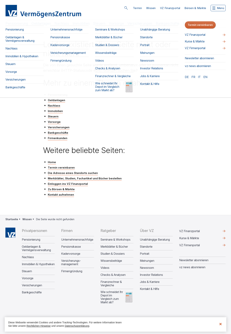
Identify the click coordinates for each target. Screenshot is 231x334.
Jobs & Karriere (150, 282)
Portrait (144, 253)
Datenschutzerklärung (77, 325)
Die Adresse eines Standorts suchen (73, 173)
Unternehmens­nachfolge (77, 239)
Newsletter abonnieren (193, 260)
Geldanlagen (41, 23)
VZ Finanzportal (170, 8)
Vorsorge (116, 23)
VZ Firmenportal (189, 245)
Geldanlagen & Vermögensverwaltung (36, 248)
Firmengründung (71, 271)
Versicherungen (139, 23)
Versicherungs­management (71, 262)
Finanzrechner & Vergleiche (111, 283)
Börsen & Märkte (195, 8)
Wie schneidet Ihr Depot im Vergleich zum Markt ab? (112, 297)
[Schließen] (221, 324)
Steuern (99, 23)
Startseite (11, 219)
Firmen (188, 23)
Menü (218, 8)
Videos (105, 268)
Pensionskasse (71, 246)
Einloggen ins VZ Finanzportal (68, 184)
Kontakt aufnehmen (61, 194)
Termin (137, 8)
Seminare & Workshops (115, 239)
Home (52, 162)
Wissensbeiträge (111, 260)
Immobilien (81, 23)
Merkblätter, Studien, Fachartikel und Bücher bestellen (85, 178)
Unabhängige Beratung (155, 239)
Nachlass (62, 23)
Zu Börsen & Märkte (61, 189)
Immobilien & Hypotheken (38, 264)
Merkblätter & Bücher (114, 246)
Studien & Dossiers (113, 253)
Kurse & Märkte (189, 238)
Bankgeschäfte (167, 23)
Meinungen (147, 260)
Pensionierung (16, 23)
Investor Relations (151, 275)
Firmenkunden (57, 138)
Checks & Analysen (113, 275)
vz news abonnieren (192, 267)
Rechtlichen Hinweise (39, 325)
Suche (126, 8)
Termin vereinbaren (61, 167)
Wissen (151, 8)
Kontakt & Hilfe (149, 289)
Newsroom (147, 268)
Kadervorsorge (70, 253)
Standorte (146, 246)
